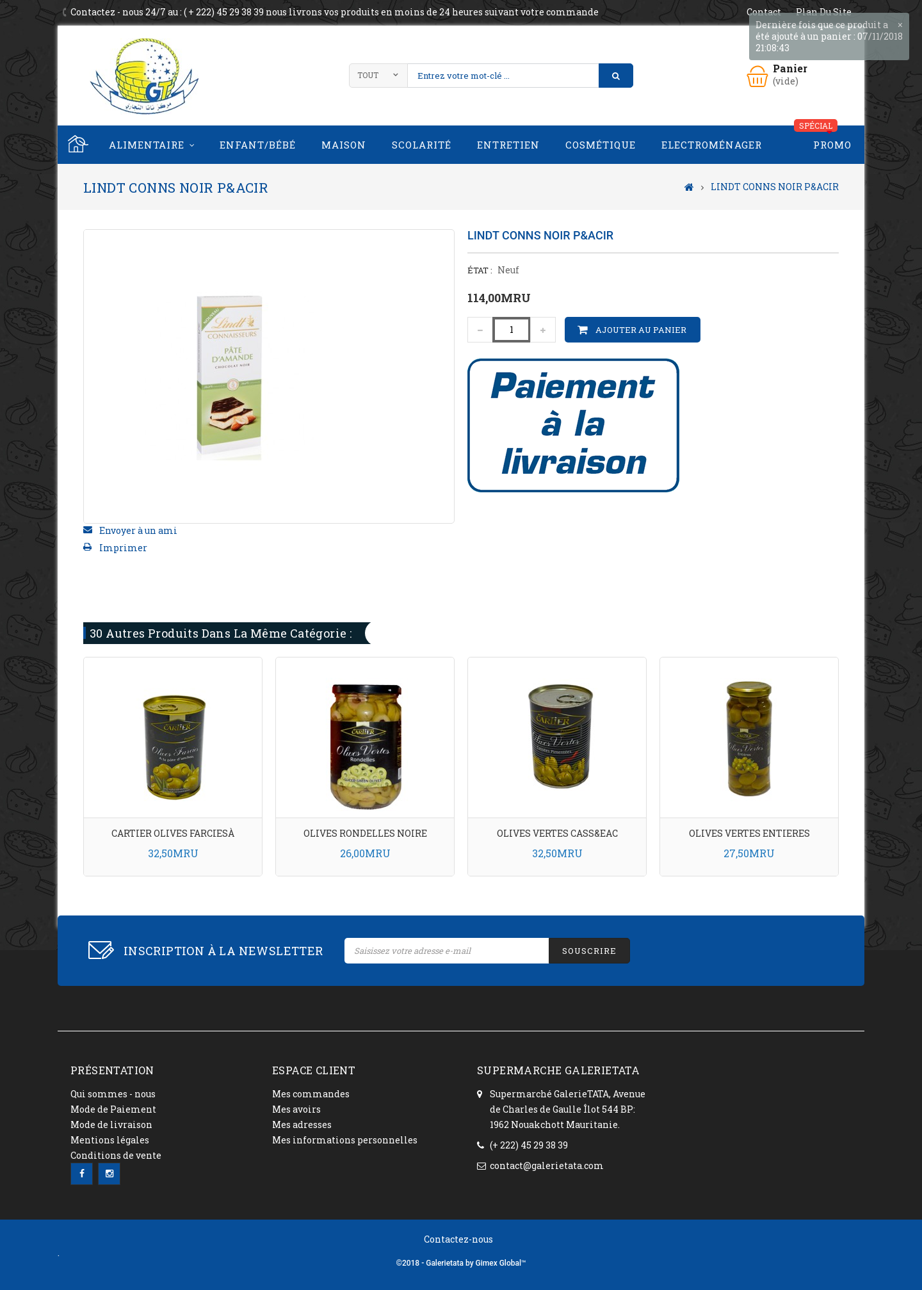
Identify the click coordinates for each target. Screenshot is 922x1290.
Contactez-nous (458, 1239)
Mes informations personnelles (344, 1140)
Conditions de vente (115, 1155)
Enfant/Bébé (258, 144)
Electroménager (711, 144)
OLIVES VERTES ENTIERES (749, 833)
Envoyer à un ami (138, 530)
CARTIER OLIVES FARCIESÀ (172, 833)
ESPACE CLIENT (313, 1070)
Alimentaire (146, 144)
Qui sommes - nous (113, 1094)
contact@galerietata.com (547, 1165)
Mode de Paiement (113, 1109)
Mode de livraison (111, 1124)
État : (479, 270)
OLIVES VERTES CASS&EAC (557, 833)
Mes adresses (302, 1124)
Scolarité (421, 144)
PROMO (832, 144)
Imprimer (123, 548)
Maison (343, 144)
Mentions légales (109, 1140)
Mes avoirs (296, 1109)
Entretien (508, 144)
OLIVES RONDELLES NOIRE (365, 833)
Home (77, 144)
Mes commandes (311, 1094)
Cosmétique (600, 144)
